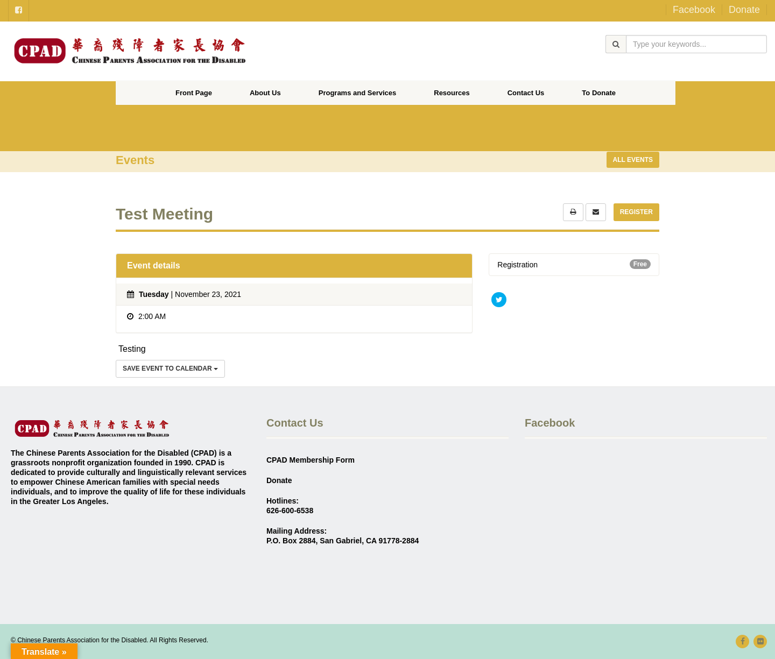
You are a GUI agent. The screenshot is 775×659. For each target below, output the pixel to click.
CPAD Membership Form (310, 460)
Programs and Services (358, 93)
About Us (265, 93)
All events (633, 160)
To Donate (599, 93)
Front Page (193, 93)
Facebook (694, 9)
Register (636, 212)
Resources (451, 93)
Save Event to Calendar (170, 368)
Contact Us (526, 93)
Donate (744, 9)
